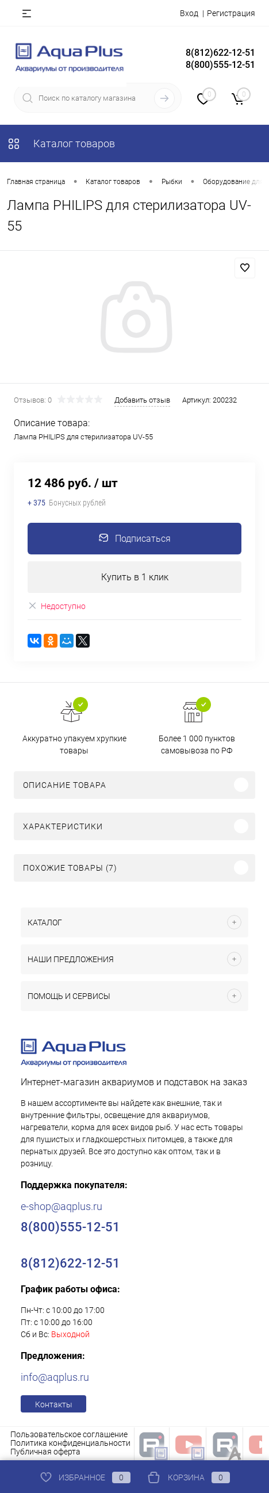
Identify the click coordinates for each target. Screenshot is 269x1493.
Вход (189, 13)
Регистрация (231, 13)
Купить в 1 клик (134, 577)
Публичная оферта (45, 1451)
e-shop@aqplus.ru (61, 1206)
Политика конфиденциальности (70, 1443)
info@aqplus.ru (55, 1377)
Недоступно (57, 606)
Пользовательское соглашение (69, 1434)
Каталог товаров (61, 143)
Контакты (53, 1404)
